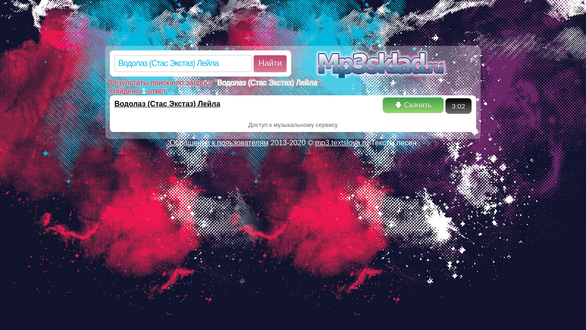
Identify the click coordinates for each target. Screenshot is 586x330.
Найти (270, 63)
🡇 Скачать (413, 105)
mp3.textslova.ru (342, 143)
